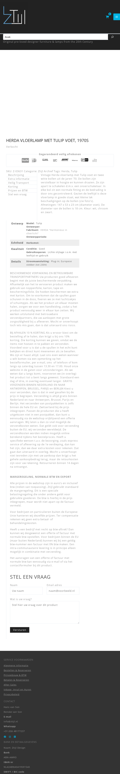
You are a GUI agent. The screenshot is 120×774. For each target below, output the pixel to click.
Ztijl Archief (45, 108)
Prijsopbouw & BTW (15, 611)
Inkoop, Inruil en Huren (17, 626)
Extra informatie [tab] (18, 115)
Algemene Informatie (16, 602)
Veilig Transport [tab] (18, 119)
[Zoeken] (112, 40)
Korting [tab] (13, 123)
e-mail (56, 498)
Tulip (74, 108)
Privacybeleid (11, 631)
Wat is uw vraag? (21, 536)
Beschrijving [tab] (16, 112)
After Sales (10, 621)
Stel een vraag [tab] (17, 131)
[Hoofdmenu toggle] (116, 18)
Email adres (54, 521)
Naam (14, 521)
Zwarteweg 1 (11, 730)
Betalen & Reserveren (16, 616)
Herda (65, 108)
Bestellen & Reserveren (17, 607)
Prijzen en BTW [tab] (18, 127)
